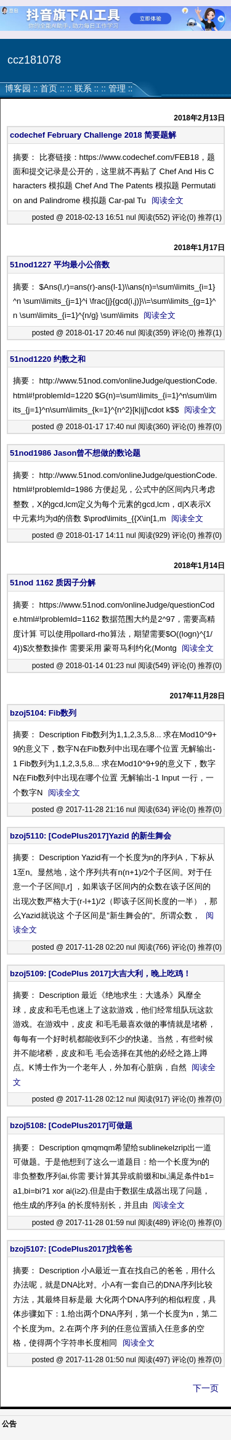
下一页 (206, 1388)
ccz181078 (34, 60)
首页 (48, 88)
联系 (83, 88)
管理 (117, 88)
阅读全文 (168, 200)
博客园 (18, 88)
